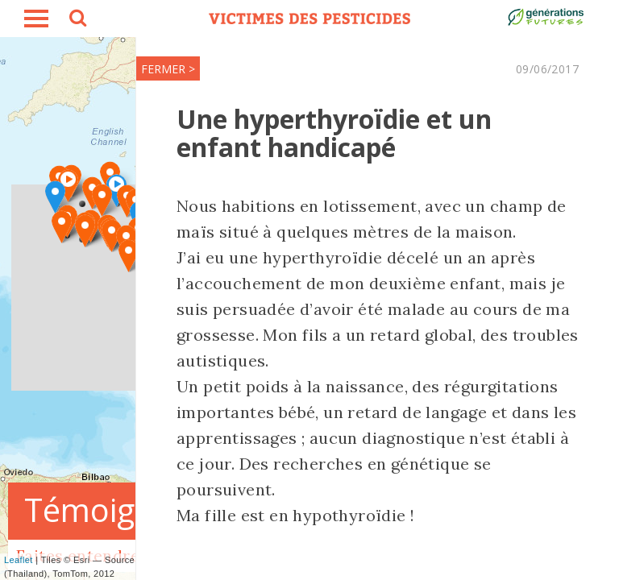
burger (36, 18)
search (76, 20)
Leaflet (18, 560)
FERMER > (168, 69)
